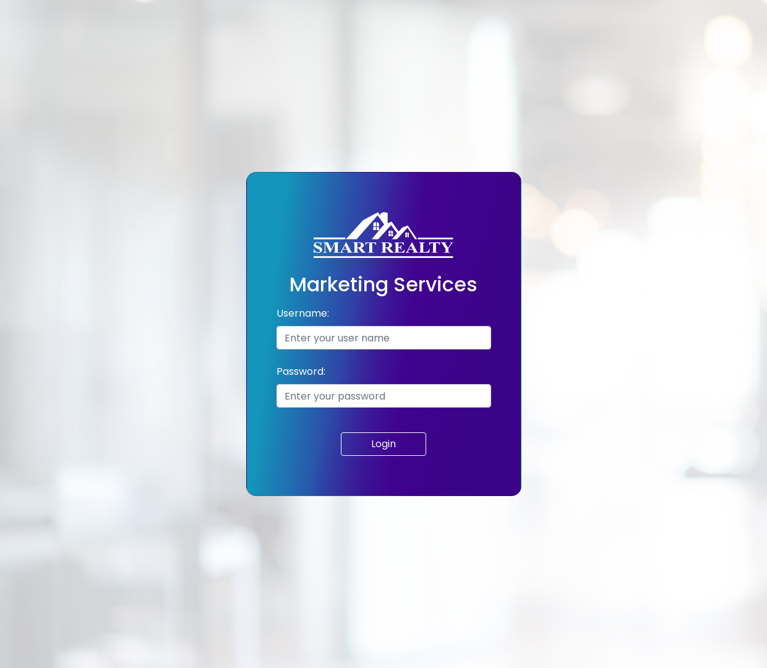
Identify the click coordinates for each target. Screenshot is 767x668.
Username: (302, 313)
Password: (300, 371)
